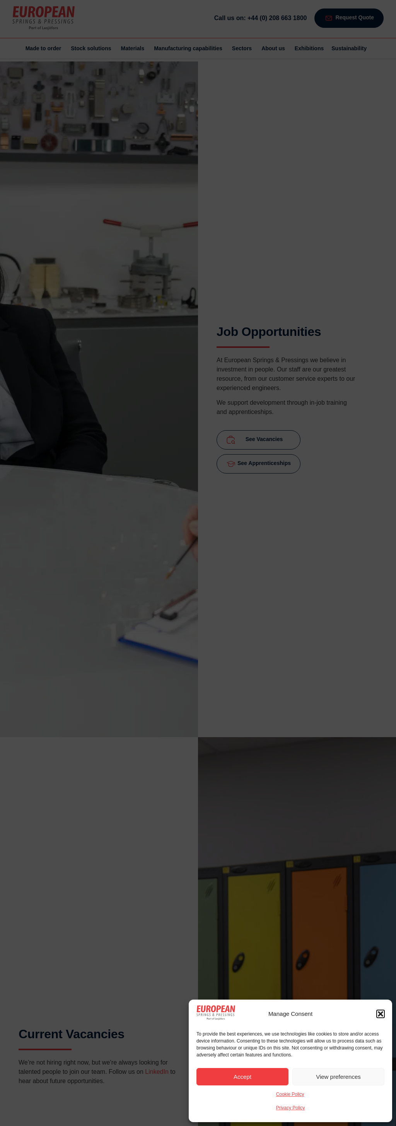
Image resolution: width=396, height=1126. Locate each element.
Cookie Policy (290, 1094)
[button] (380, 1014)
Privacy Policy (290, 1108)
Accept (242, 1076)
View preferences (338, 1076)
